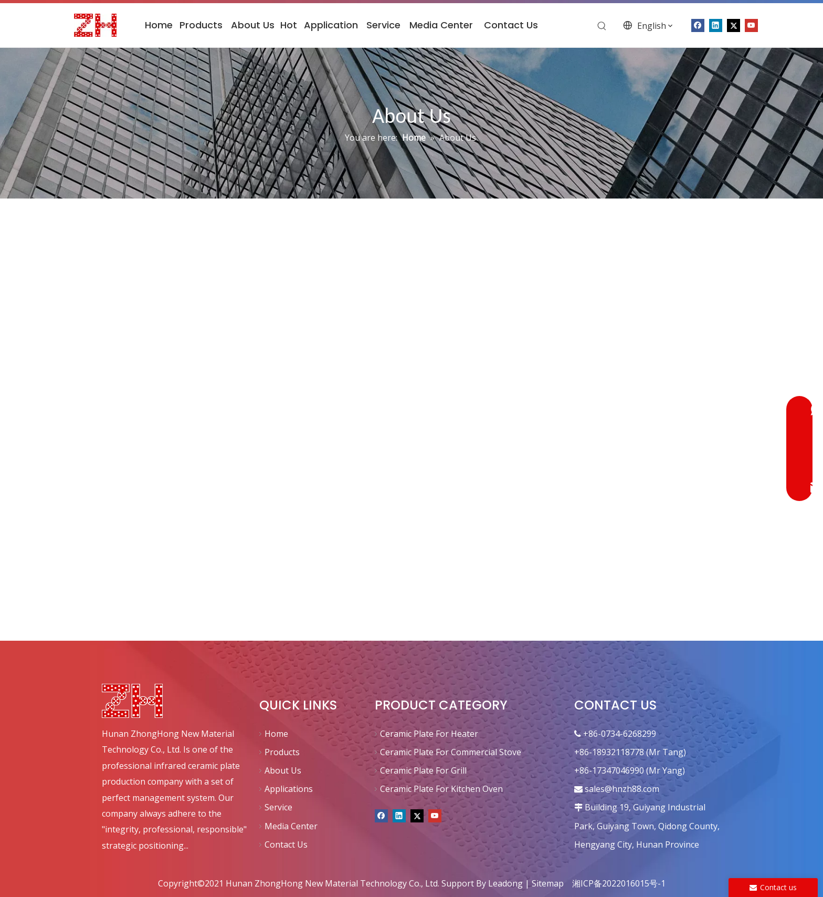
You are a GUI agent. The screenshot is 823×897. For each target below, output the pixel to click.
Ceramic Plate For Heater (429, 733)
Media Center (291, 826)
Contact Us (286, 844)
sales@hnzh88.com (622, 789)
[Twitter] (733, 25)
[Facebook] (381, 814)
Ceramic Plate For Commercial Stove (450, 752)
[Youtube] (751, 25)
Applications (289, 789)
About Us (283, 770)
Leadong (505, 883)
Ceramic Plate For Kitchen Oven (441, 789)
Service (278, 807)
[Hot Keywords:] (602, 26)
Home (276, 733)
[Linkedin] (399, 814)
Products (282, 752)
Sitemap (548, 883)
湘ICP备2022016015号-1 (619, 883)
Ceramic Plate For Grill (423, 770)
